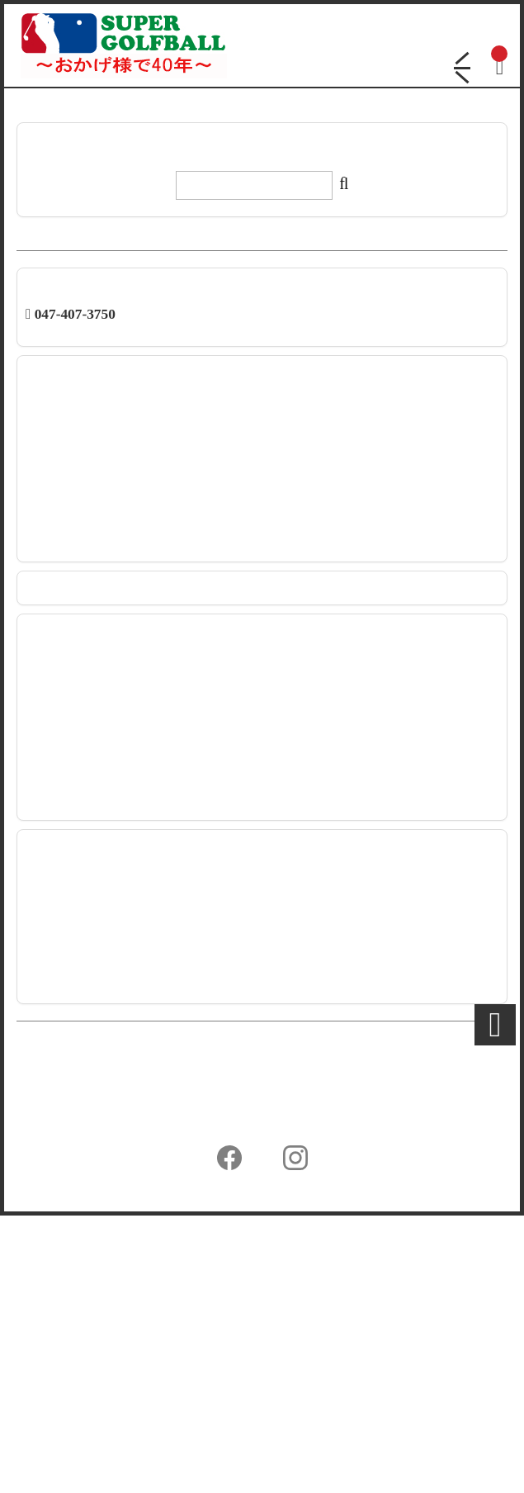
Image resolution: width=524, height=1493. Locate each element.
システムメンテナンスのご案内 (101, 529)
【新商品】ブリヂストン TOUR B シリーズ (127, 513)
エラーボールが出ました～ (90, 1031)
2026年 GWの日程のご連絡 (91, 417)
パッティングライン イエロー (97, 951)
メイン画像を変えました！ (90, 983)
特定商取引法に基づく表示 (88, 1406)
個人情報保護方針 (64, 1378)
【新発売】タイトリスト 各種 (97, 465)
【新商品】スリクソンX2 (85, 999)
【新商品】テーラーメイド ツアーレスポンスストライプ (161, 400)
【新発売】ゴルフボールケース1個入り (118, 449)
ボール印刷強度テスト (79, 967)
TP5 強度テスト (62, 935)
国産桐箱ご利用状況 (74, 1080)
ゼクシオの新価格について (90, 1063)
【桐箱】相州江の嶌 (74, 1048)
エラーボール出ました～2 (87, 1015)
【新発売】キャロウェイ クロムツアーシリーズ (139, 481)
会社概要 (40, 1351)
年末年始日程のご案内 (79, 546)
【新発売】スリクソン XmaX (94, 432)
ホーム (35, 1322)
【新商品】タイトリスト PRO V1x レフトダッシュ (144, 497)
